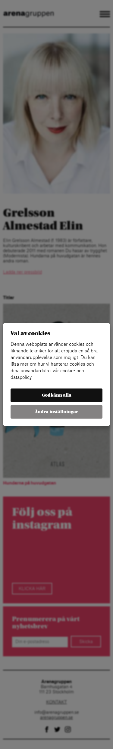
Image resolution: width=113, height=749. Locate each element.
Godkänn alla (56, 395)
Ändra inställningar (56, 411)
